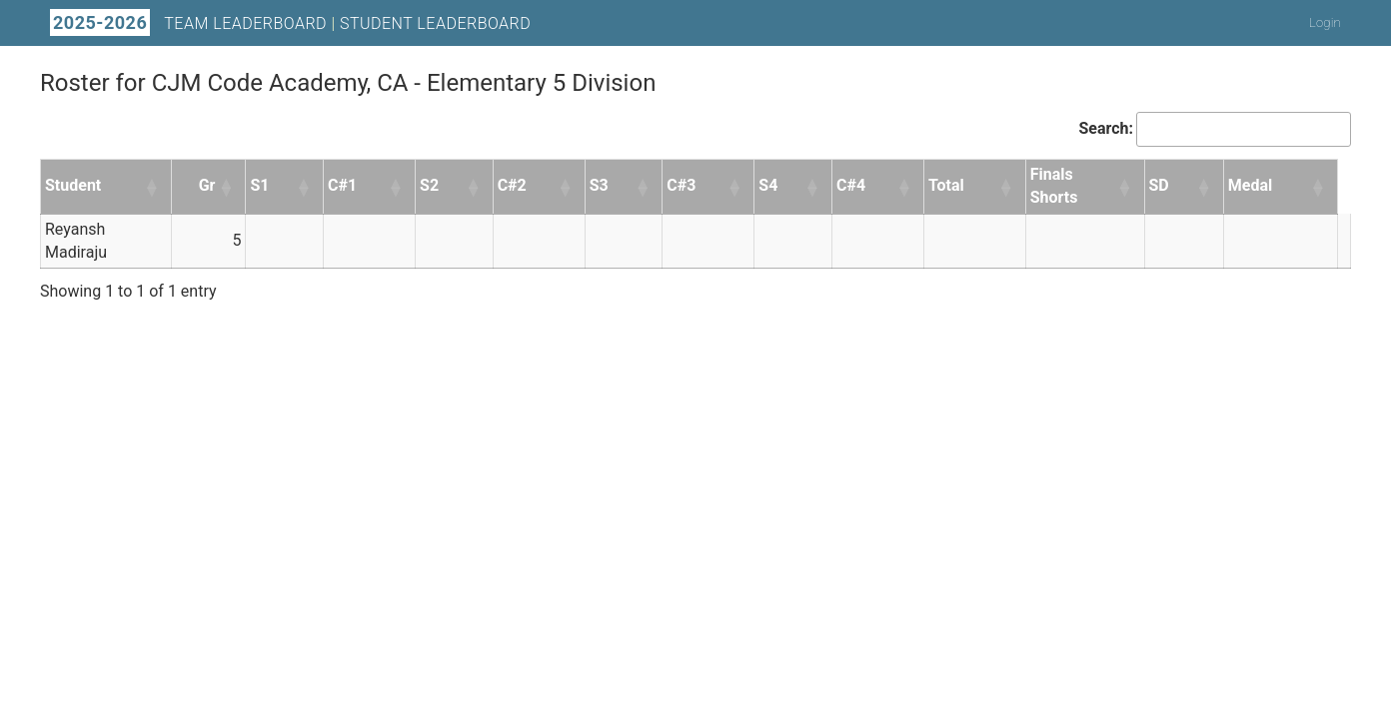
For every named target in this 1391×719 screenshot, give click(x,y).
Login (1325, 22)
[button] (153, 187)
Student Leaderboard (435, 23)
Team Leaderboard (245, 23)
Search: (1105, 128)
